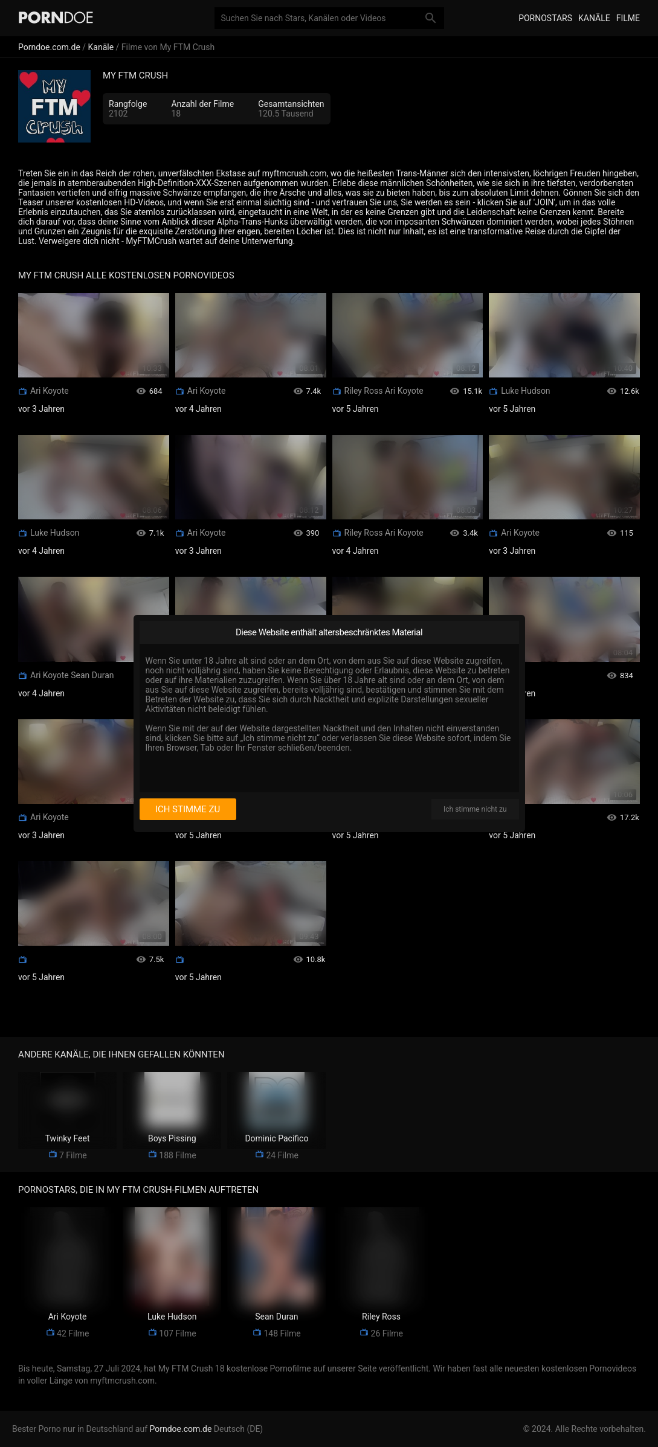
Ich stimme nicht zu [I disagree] (475, 809)
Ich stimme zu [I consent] (187, 809)
